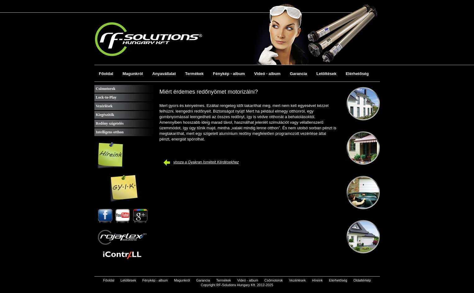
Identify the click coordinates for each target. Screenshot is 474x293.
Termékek (194, 73)
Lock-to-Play (106, 97)
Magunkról (133, 73)
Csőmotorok (105, 89)
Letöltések (326, 73)
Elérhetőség (357, 73)
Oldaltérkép (362, 280)
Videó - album (267, 73)
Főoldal (106, 73)
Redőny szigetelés (110, 123)
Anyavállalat (164, 73)
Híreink (317, 280)
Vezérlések (104, 106)
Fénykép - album (229, 73)
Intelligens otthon (110, 132)
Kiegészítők (105, 115)
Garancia (298, 73)
